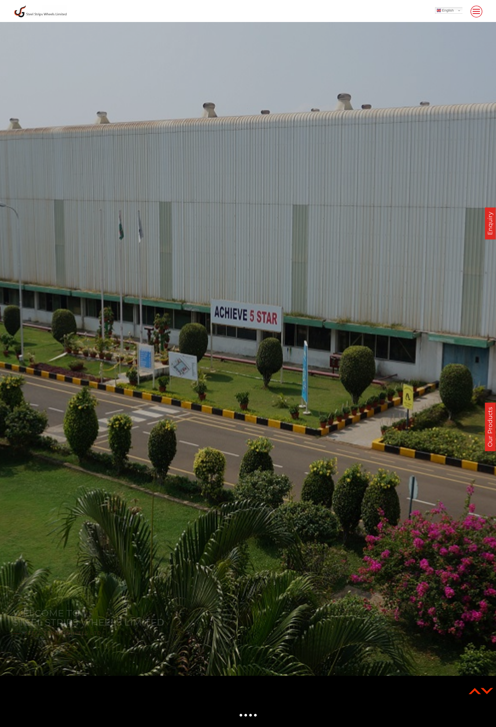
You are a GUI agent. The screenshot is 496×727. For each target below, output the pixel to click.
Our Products (490, 427)
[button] (241, 715)
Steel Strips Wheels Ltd (62, 633)
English (445, 10)
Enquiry (490, 223)
